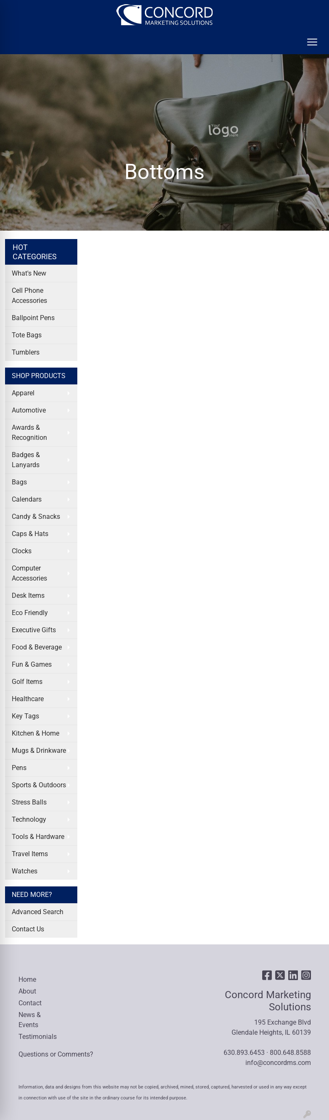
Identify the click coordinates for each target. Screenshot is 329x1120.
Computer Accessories (29, 573)
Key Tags (25, 716)
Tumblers (25, 352)
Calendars (27, 499)
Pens (19, 768)
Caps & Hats (30, 534)
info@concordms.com (278, 1063)
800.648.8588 (290, 1053)
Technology (29, 819)
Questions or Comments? (55, 1054)
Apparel (23, 393)
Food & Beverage (37, 647)
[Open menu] (312, 42)
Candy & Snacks (36, 517)
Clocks (22, 551)
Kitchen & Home (35, 733)
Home (27, 979)
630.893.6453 (244, 1053)
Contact (30, 1003)
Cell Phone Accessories (29, 296)
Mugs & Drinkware (39, 751)
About (27, 991)
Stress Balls (29, 802)
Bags (19, 482)
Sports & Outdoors (39, 785)
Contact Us (28, 929)
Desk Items (28, 595)
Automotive (29, 410)
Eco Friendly (30, 613)
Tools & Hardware (38, 837)
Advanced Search (37, 912)
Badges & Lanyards (26, 460)
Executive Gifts (34, 630)
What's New (29, 273)
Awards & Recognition (29, 432)
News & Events (29, 1020)
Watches (24, 871)
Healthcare (28, 699)
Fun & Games (32, 664)
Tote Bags (27, 335)
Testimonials (37, 1037)
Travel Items (30, 854)
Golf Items (27, 682)
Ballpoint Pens (33, 318)
